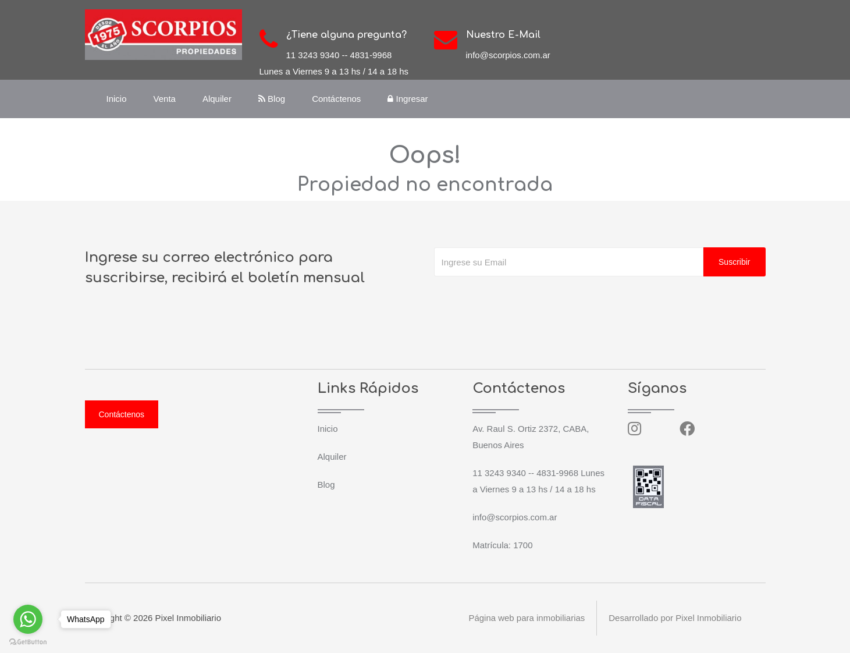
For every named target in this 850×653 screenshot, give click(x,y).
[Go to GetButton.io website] (28, 641)
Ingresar (407, 99)
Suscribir (734, 262)
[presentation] (522, 299)
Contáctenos (336, 99)
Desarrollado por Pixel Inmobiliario (675, 618)
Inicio (116, 99)
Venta (165, 99)
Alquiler (217, 99)
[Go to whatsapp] (27, 619)
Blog (271, 99)
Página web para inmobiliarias (526, 618)
